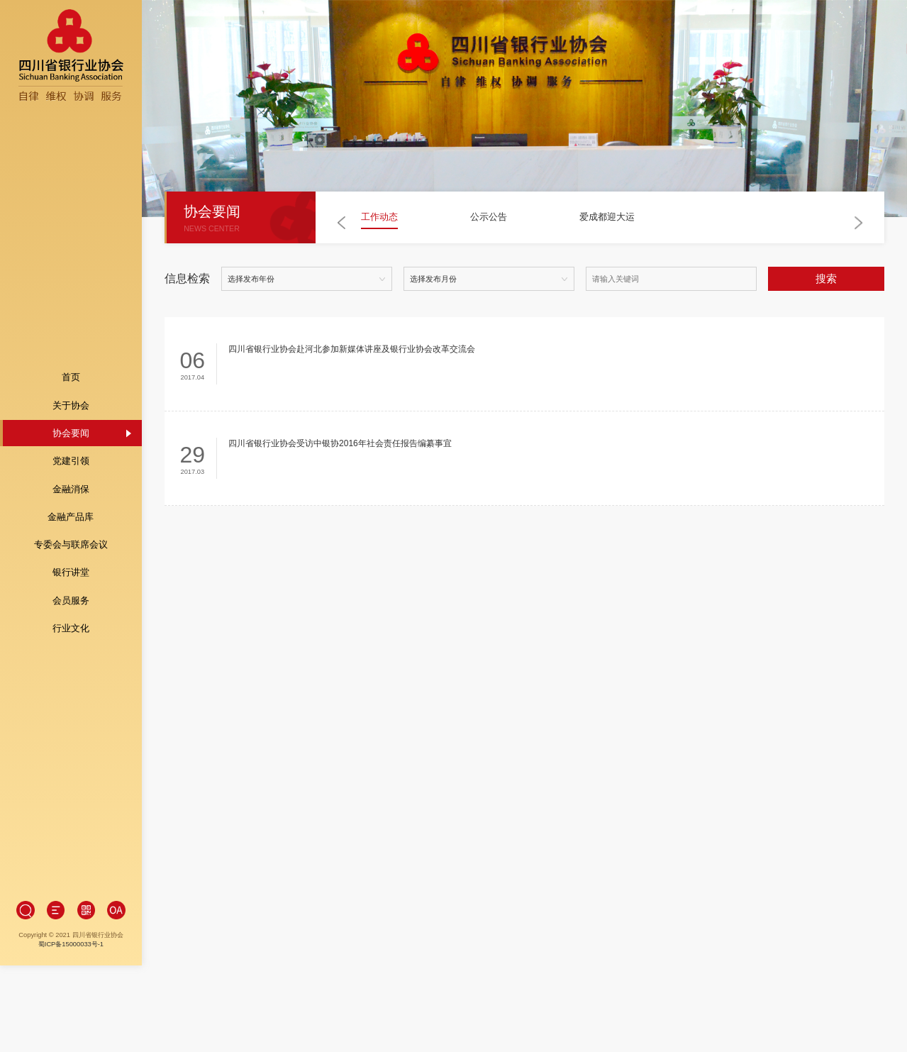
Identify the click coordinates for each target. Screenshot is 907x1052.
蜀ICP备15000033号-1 (70, 871)
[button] (341, 223)
